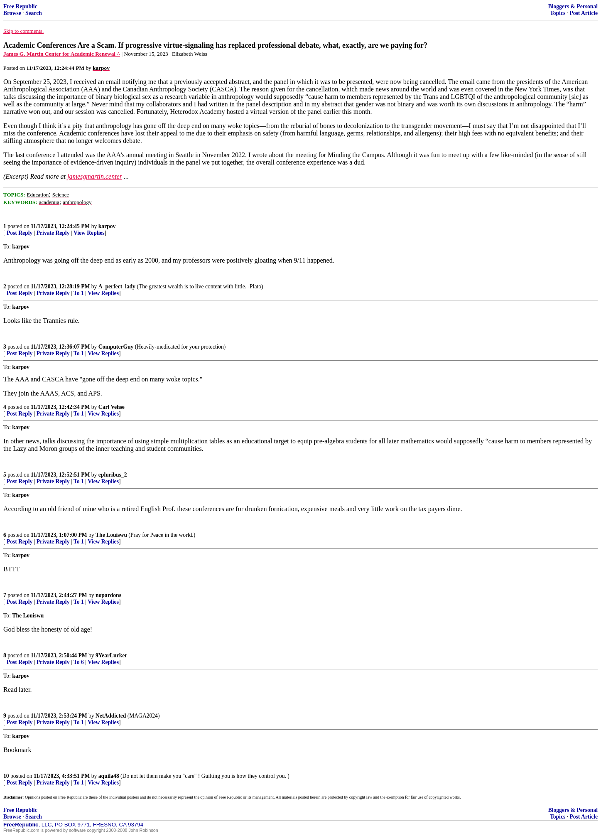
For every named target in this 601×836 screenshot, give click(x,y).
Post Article (583, 13)
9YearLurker (111, 655)
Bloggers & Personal (573, 6)
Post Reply (19, 233)
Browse (12, 13)
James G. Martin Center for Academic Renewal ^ (61, 54)
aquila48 (108, 776)
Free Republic (20, 6)
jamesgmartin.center (94, 176)
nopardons (108, 595)
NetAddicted (111, 716)
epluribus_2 (112, 475)
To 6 (79, 662)
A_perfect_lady (116, 286)
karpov (107, 226)
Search (33, 13)
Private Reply (53, 233)
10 (6, 776)
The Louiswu (111, 535)
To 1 (79, 293)
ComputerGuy (116, 347)
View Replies (89, 233)
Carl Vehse (111, 407)
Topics (557, 13)
